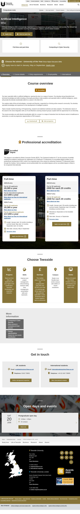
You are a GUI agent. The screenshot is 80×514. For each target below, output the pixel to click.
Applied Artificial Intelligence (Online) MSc (57, 508)
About (41, 444)
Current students (35, 1)
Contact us (47, 1)
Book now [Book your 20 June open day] (23, 429)
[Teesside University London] (19, 475)
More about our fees (10, 192)
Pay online (55, 1)
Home (28, 1)
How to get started (50, 10)
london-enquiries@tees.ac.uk (39, 492)
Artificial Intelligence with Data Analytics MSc (21, 508)
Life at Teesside (16, 444)
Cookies (44, 501)
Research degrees (60, 10)
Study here (5, 444)
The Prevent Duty (64, 501)
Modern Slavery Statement (53, 501)
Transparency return (73, 501)
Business (26, 444)
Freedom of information (36, 501)
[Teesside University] (16, 466)
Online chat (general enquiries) (20, 382)
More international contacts (59, 382)
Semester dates (11, 232)
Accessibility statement (5, 503)
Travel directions (33, 463)
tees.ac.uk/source (40, 302)
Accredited (40, 91)
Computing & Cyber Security (59, 46)
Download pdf (32, 122)
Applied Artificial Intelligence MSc (39, 508)
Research (34, 444)
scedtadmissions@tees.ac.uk (24, 371)
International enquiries (37, 470)
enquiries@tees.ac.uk (36, 469)
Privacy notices (18, 501)
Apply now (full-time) (17, 237)
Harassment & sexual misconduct (18, 503)
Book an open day (25, 34)
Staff (42, 1)
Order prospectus (47, 122)
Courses (41, 10)
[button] (74, 1)
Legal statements (26, 501)
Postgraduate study (9, 10)
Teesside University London (39, 474)
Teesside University (7, 4)
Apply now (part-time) (60, 225)
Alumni (47, 444)
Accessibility (63, 1)
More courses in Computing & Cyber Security (14, 327)
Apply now (8, 34)
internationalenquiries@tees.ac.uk (62, 371)
